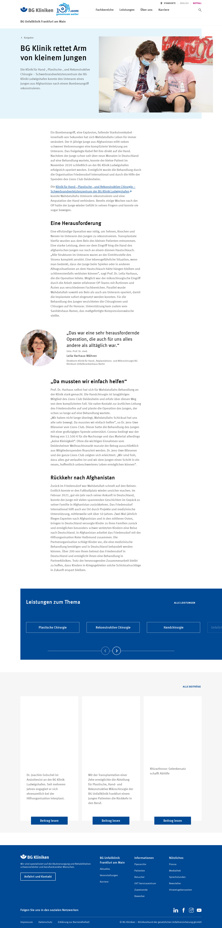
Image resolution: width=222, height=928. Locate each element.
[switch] (200, 10)
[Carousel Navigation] (111, 646)
